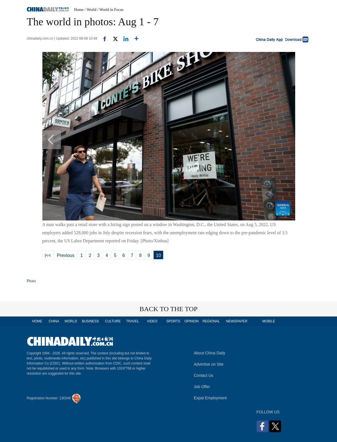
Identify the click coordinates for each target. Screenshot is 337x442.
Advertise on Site (209, 364)
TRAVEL (132, 321)
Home (79, 10)
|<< (48, 255)
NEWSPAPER (236, 321)
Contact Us (203, 375)
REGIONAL (211, 321)
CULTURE (113, 321)
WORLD (71, 321)
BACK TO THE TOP (169, 309)
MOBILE (268, 321)
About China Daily (209, 353)
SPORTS (173, 321)
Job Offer (202, 386)
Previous (65, 255)
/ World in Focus (110, 10)
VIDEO (152, 321)
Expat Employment (210, 398)
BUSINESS (90, 321)
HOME (37, 321)
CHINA (54, 321)
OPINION (192, 321)
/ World (90, 10)
